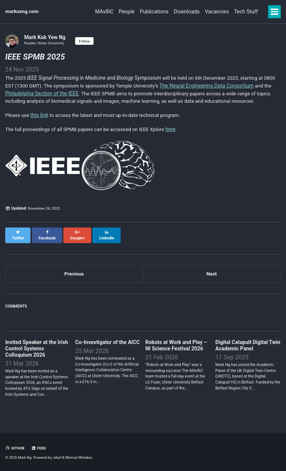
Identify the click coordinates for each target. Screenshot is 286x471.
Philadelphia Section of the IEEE (60, 93)
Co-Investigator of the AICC (107, 347)
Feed (39, 448)
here (179, 138)
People (105, 12)
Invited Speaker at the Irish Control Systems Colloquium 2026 (36, 353)
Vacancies (211, 12)
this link (41, 124)
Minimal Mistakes (80, 458)
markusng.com (23, 12)
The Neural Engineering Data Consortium (228, 86)
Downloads (176, 12)
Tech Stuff (245, 12)
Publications (138, 12)
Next (211, 278)
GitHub (15, 448)
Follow (86, 41)
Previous (74, 278)
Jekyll (57, 458)
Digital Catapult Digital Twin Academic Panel (247, 350)
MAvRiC (78, 12)
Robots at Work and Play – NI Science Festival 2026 (176, 350)
